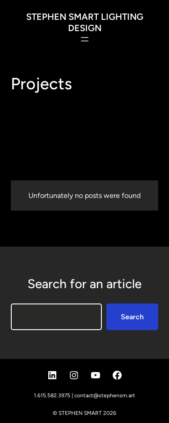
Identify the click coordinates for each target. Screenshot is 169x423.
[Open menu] (84, 39)
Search (132, 317)
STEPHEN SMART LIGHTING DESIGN (84, 22)
